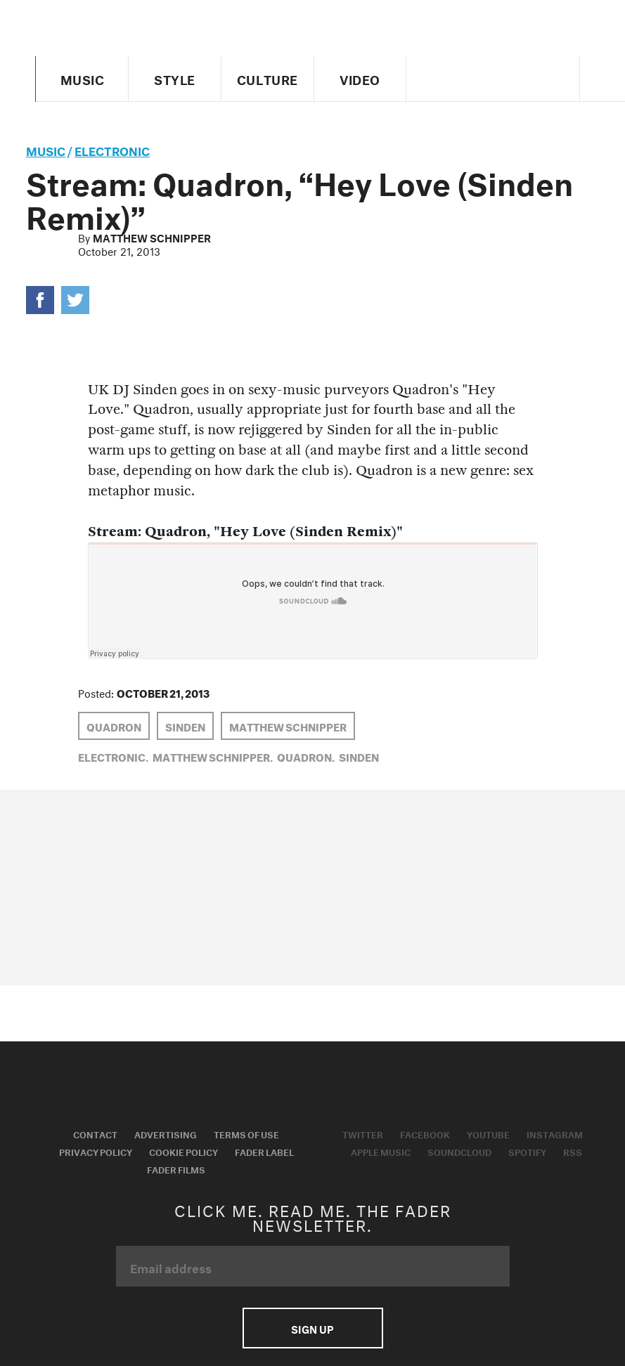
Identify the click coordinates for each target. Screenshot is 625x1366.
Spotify (527, 1151)
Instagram (555, 1133)
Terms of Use (246, 1133)
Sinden (185, 725)
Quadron (113, 725)
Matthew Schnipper (152, 236)
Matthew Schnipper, (213, 756)
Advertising (165, 1133)
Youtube (488, 1133)
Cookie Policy (183, 1151)
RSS (572, 1151)
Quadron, (306, 756)
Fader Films (176, 1169)
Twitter (362, 1133)
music (45, 149)
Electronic (112, 149)
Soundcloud (459, 1151)
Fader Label (264, 1151)
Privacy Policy (95, 1151)
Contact (95, 1133)
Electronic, (113, 756)
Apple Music (381, 1151)
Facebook (425, 1133)
